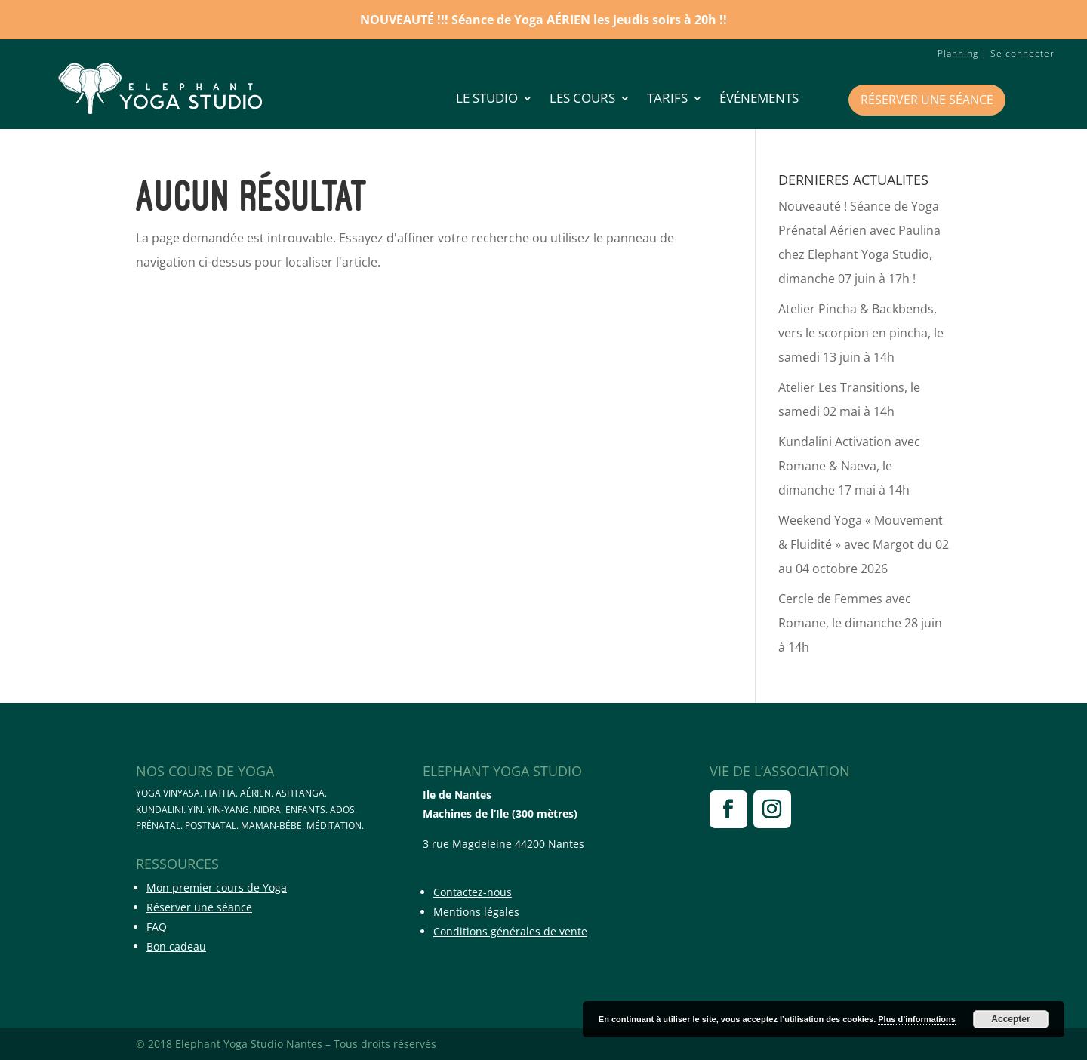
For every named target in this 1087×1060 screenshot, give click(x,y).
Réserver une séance (927, 99)
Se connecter (1022, 53)
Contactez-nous (472, 892)
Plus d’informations (917, 1019)
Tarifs (667, 99)
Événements (759, 99)
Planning (958, 53)
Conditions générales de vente (510, 931)
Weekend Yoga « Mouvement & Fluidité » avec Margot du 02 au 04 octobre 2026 (863, 544)
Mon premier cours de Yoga (216, 887)
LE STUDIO (487, 99)
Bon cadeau (176, 946)
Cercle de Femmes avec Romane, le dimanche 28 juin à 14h (860, 622)
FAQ (156, 927)
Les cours (582, 99)
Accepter (1010, 1019)
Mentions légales (476, 911)
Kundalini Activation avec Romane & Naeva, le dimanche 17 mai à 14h (849, 465)
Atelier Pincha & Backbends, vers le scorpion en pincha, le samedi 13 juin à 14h (861, 332)
